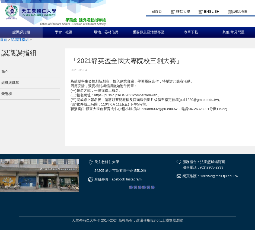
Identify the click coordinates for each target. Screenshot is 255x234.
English (211, 11)
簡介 (4, 72)
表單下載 (191, 32)
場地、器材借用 (106, 32)
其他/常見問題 (233, 32)
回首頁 (156, 11)
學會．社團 (63, 32)
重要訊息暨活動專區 (148, 32)
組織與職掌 (10, 83)
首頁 (3, 40)
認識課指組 (21, 32)
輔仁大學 (183, 11)
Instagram (134, 179)
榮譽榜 (6, 94)
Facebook (117, 179)
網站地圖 (240, 11)
